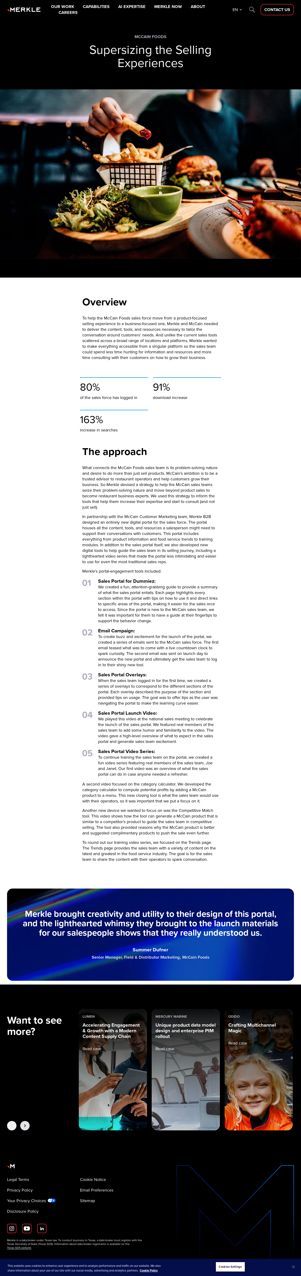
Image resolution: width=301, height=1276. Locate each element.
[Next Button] (25, 1125)
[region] (150, 1267)
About (198, 6)
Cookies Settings (230, 1266)
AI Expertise (132, 6)
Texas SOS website (19, 1248)
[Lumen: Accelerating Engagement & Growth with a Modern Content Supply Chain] (113, 1069)
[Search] (252, 9)
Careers (68, 12)
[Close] (293, 1267)
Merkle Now (168, 6)
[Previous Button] (11, 1125)
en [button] (235, 9)
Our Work (62, 6)
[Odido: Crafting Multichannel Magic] (259, 1069)
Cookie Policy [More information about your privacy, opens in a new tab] (149, 1270)
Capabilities (96, 6)
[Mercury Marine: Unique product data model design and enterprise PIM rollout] (186, 1069)
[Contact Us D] (277, 9)
